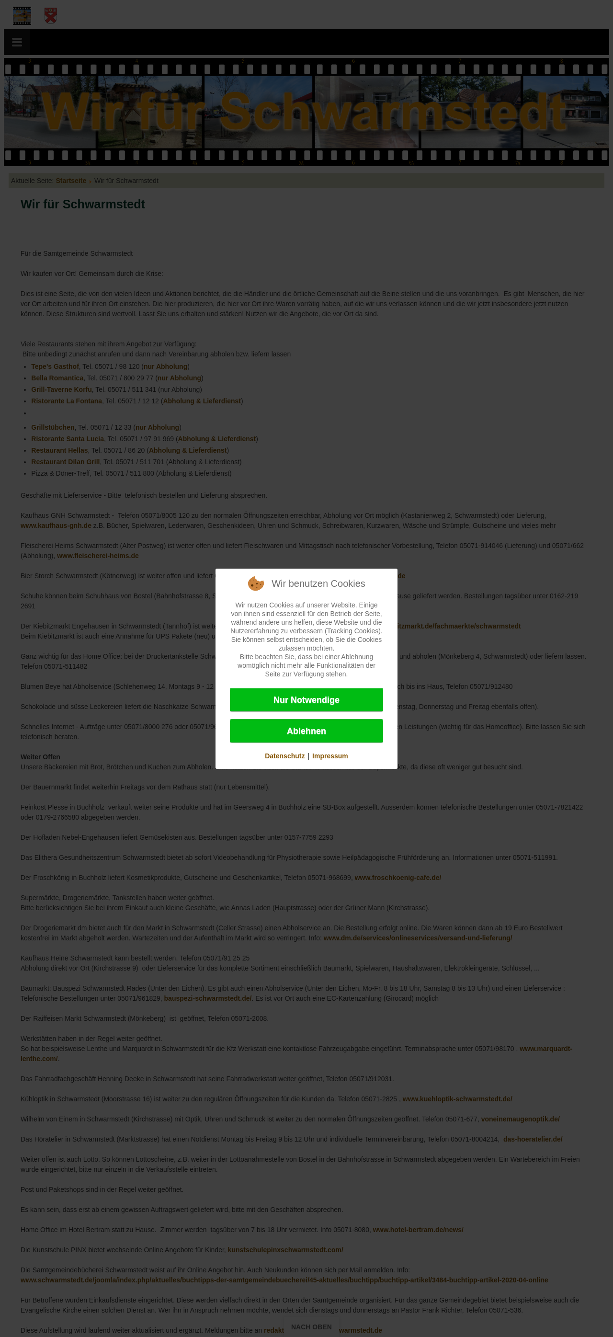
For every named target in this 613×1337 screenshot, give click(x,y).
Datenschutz (285, 756)
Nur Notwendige (306, 700)
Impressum (330, 756)
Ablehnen (306, 731)
